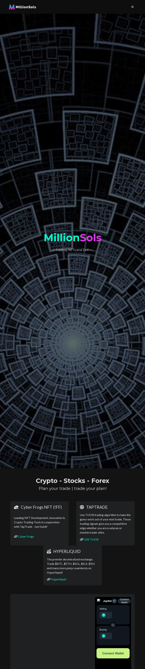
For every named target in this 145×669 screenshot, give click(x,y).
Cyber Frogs (26, 536)
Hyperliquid (58, 579)
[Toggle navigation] (132, 7)
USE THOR (91, 539)
